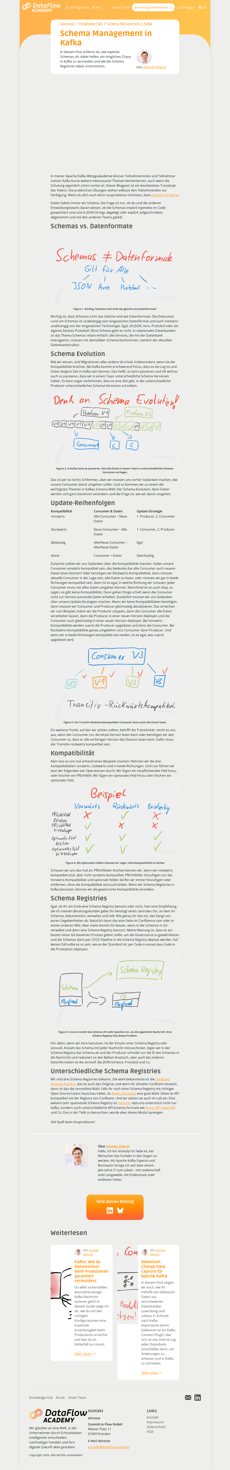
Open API (168, 1108)
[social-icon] (110, 1210)
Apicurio (124, 1103)
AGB (150, 1431)
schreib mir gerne (165, 195)
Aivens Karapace (123, 1093)
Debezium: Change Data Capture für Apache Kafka (154, 1269)
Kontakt (152, 1417)
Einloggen (185, 7)
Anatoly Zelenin (154, 67)
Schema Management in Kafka (129, 23)
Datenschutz (156, 1427)
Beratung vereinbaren (153, 7)
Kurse (96, 7)
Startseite (67, 23)
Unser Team (121, 7)
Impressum (155, 1422)
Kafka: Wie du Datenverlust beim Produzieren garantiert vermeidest (91, 1271)
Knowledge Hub (77, 7)
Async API (153, 1108)
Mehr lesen (85, 1354)
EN (202, 7)
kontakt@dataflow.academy (108, 1447)
